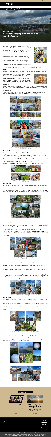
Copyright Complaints (26, 435)
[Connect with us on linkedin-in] (44, 427)
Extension (18, 6)
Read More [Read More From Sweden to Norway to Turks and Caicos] (16, 413)
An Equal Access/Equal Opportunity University (26, 434)
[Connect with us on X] (42, 427)
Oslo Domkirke (13, 191)
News (34, 0)
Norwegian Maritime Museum (39, 231)
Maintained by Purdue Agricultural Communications (36, 435)
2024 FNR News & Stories (20, 8)
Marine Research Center (24, 158)
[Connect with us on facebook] (41, 427)
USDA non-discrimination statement (39, 434)
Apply (31, 0)
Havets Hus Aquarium (14, 71)
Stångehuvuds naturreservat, (17, 86)
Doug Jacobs (23, 67)
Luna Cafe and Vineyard (28, 152)
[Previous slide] (6, 401)
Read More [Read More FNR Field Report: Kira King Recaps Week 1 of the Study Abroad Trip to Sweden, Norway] (35, 413)
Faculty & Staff (23, 421)
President (36, 0)
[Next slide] (44, 401)
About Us (4, 6)
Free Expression (12, 435)
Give (42, 0)
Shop (39, 0)
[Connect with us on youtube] (45, 427)
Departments (32, 6)
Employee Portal (5, 421)
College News (5, 8)
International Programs (25, 6)
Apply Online (38, 6)
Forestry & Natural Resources (12, 8)
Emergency (45, 0)
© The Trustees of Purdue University (10, 434)
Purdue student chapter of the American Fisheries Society (17, 51)
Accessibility (18, 434)
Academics (9, 6)
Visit (40, 0)
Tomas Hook (17, 67)
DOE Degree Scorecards (18, 435)
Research (13, 6)
